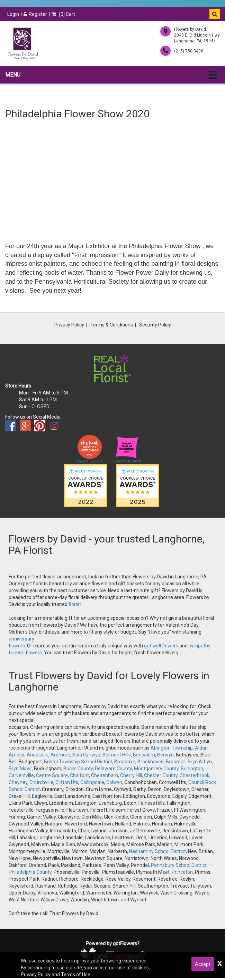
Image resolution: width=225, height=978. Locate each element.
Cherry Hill (131, 775)
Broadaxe (124, 761)
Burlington (192, 768)
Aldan (201, 748)
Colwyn (114, 782)
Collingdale (92, 782)
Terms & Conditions (111, 324)
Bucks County (78, 768)
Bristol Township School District (78, 761)
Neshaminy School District (157, 851)
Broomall (176, 761)
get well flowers (161, 645)
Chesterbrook (194, 775)
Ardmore (60, 754)
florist (75, 604)
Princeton (182, 872)
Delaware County (113, 768)
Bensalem (144, 754)
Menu (12, 74)
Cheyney (18, 782)
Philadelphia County (30, 872)
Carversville (21, 775)
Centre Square (52, 775)
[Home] (22, 43)
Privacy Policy (69, 324)
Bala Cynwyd (86, 754)
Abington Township (172, 748)
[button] (214, 14)
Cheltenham (104, 775)
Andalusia (37, 754)
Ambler (17, 754)
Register (35, 14)
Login (13, 14)
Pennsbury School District (179, 865)
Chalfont (79, 775)
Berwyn (165, 754)
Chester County (161, 775)
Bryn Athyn (200, 761)
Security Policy (155, 324)
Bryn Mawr (20, 768)
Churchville (41, 782)
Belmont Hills (116, 754)
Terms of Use (75, 974)
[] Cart (63, 14)
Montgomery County (156, 768)
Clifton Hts (66, 782)
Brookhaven (150, 761)
